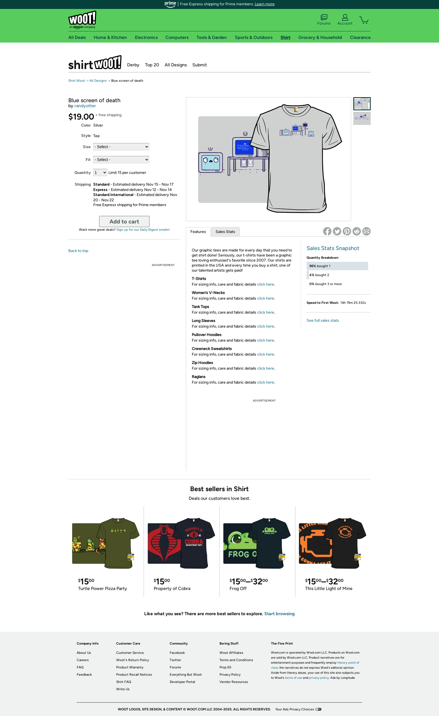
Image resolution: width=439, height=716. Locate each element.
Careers (83, 660)
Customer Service (130, 653)
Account (344, 20)
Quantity (82, 172)
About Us (84, 653)
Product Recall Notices (134, 675)
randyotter (85, 105)
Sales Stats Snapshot (333, 248)
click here (265, 284)
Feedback (84, 675)
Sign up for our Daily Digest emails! (143, 230)
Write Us (123, 689)
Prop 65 (225, 667)
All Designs (176, 64)
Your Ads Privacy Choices (294, 709)
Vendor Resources (234, 682)
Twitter (175, 660)
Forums (324, 20)
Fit (88, 159)
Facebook (177, 653)
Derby (133, 64)
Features (198, 231)
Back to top (78, 250)
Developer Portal (182, 682)
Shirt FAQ (123, 682)
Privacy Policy (230, 675)
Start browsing (279, 613)
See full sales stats (323, 320)
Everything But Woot (186, 675)
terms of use (293, 678)
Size (87, 146)
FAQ (80, 667)
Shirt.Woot (95, 62)
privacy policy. (319, 678)
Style (86, 135)
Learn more (265, 4)
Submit (199, 64)
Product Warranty (129, 667)
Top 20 (152, 64)
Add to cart (124, 221)
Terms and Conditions (236, 660)
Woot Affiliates (231, 653)
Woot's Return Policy (132, 660)
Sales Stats (225, 231)
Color (86, 125)
